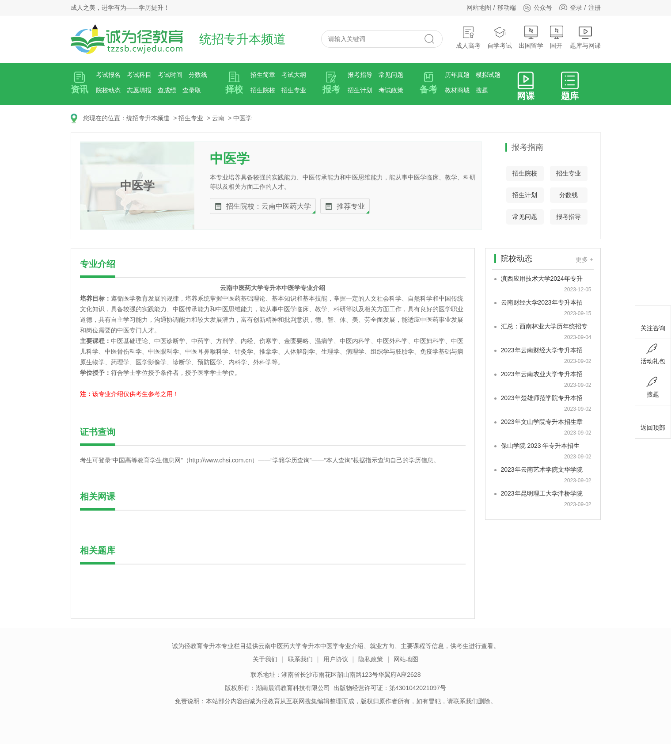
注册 (594, 7)
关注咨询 (653, 321)
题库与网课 (585, 37)
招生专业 (293, 90)
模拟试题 (488, 74)
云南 (218, 118)
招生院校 (262, 90)
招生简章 (262, 74)
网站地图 (478, 7)
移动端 (506, 7)
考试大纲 (293, 74)
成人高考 (468, 37)
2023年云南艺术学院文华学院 (542, 469)
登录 (576, 7)
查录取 (191, 90)
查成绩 (167, 90)
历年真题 (457, 74)
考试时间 (170, 74)
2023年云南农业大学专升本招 (542, 374)
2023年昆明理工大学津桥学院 (542, 493)
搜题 (482, 90)
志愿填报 (139, 90)
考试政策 (391, 90)
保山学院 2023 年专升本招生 (540, 445)
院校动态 (108, 90)
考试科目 (139, 74)
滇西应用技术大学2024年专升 (542, 278)
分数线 (198, 74)
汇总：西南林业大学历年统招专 (544, 326)
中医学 (242, 118)
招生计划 (360, 90)
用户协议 (335, 659)
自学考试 (499, 37)
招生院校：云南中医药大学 (268, 206)
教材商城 (457, 90)
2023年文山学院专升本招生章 (542, 421)
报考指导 (360, 74)
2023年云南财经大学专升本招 (542, 350)
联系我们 (300, 659)
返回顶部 (653, 420)
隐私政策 (370, 659)
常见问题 (391, 74)
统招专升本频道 (148, 118)
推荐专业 (351, 206)
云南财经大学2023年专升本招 (542, 302)
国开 (556, 37)
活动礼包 (653, 354)
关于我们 (265, 659)
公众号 (537, 7)
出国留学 (531, 37)
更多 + (584, 259)
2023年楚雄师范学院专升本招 (542, 397)
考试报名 (108, 74)
